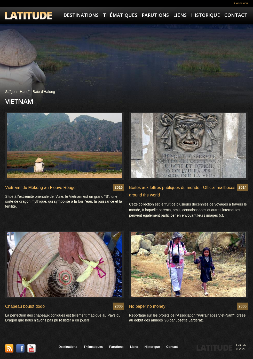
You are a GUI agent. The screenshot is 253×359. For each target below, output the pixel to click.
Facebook (20, 348)
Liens (180, 15)
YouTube (31, 348)
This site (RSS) (9, 348)
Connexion (241, 3)
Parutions (155, 15)
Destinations (81, 15)
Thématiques (120, 15)
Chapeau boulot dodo (25, 306)
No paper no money (147, 306)
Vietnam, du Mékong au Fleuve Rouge (40, 187)
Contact (235, 15)
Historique (205, 15)
